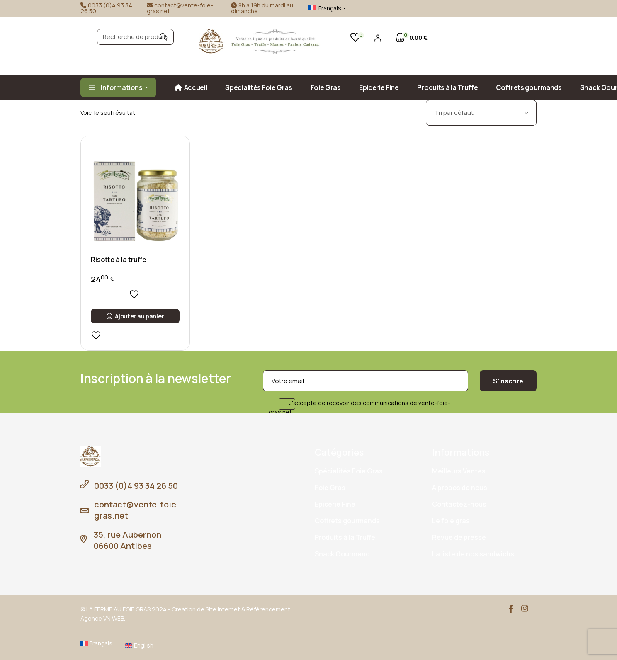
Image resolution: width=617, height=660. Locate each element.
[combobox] (481, 113)
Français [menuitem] (329, 8)
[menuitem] (320, 8)
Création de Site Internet (206, 609)
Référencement (268, 609)
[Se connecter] (378, 38)
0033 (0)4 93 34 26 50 (106, 8)
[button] (135, 316)
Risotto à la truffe (118, 259)
